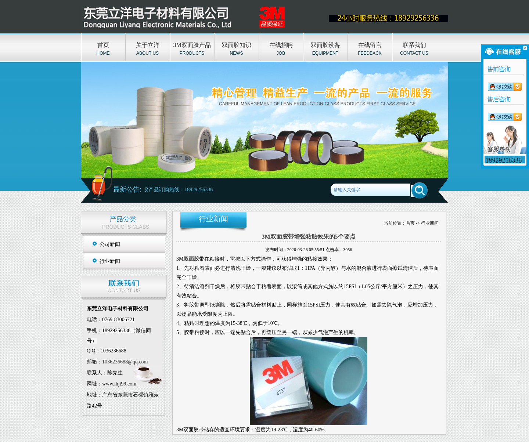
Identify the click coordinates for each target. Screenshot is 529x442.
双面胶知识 (236, 45)
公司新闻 (110, 244)
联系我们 (414, 45)
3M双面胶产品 (191, 45)
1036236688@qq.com (125, 362)
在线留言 (370, 45)
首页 (103, 45)
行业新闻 (110, 261)
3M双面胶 (187, 259)
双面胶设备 (325, 45)
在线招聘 (281, 45)
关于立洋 (147, 45)
